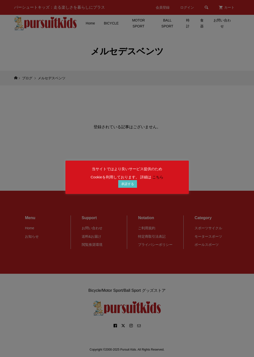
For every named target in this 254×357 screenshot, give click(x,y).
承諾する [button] (127, 184)
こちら (157, 177)
